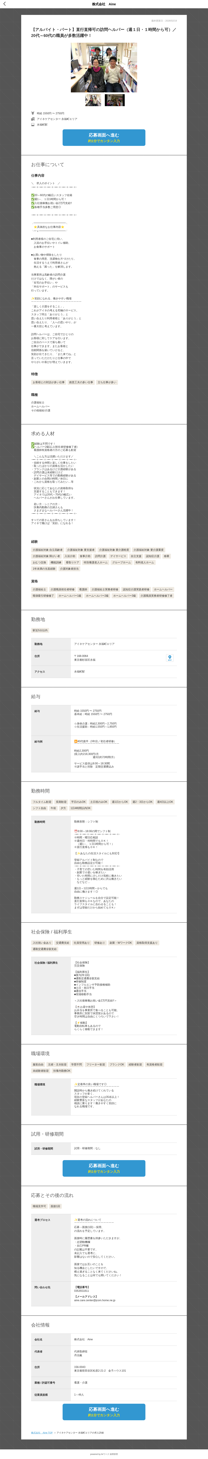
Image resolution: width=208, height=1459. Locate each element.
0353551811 (81, 1290)
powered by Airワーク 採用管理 (104, 1454)
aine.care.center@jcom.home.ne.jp (94, 1300)
